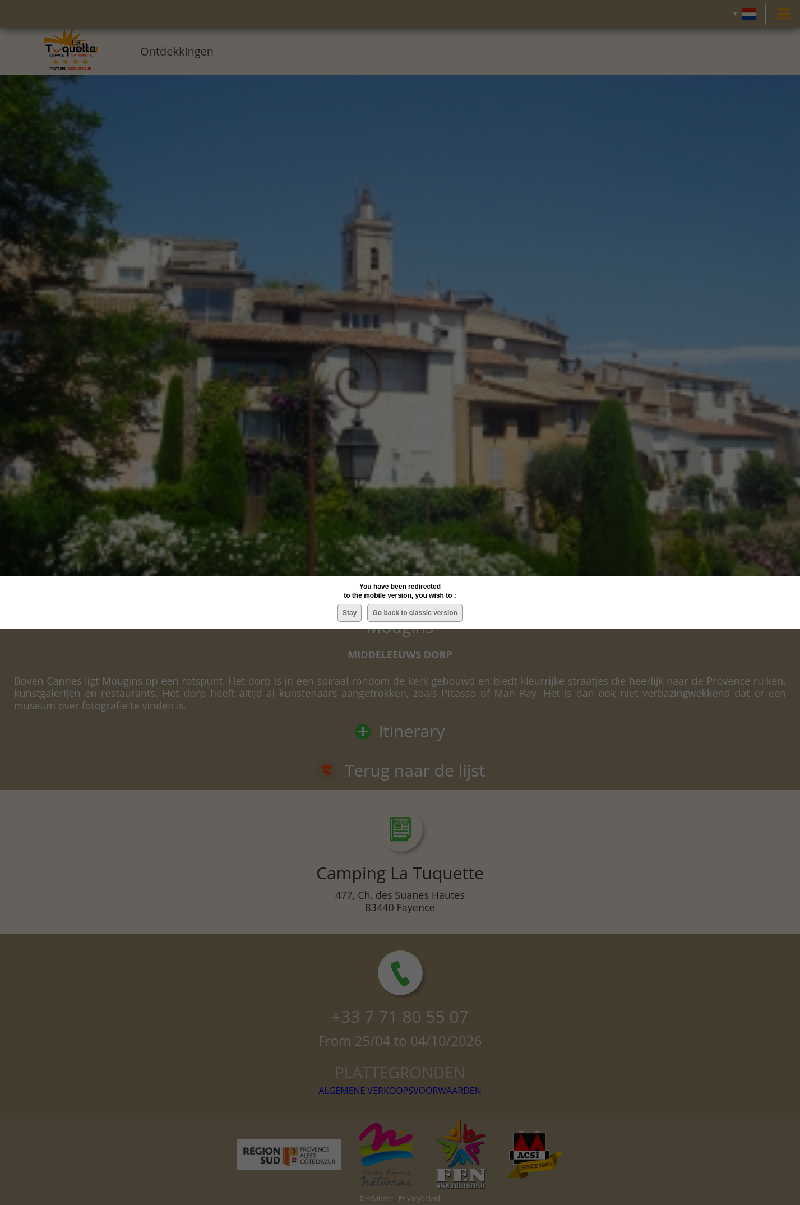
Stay (350, 613)
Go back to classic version (414, 613)
